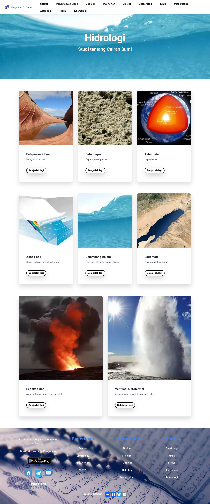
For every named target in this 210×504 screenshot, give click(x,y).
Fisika (63, 10)
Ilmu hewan (108, 3)
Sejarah (44, 3)
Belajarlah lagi (36, 170)
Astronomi (46, 10)
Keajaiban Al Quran (21, 7)
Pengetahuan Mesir (67, 3)
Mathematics (181, 3)
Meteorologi (145, 3)
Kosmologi (80, 10)
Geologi (90, 3)
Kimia (163, 3)
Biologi (127, 3)
